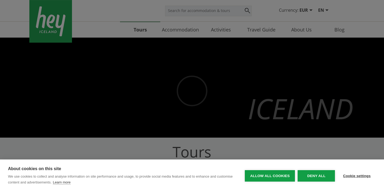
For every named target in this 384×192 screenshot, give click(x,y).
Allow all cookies (270, 176)
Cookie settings (357, 176)
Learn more (61, 182)
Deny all (316, 176)
